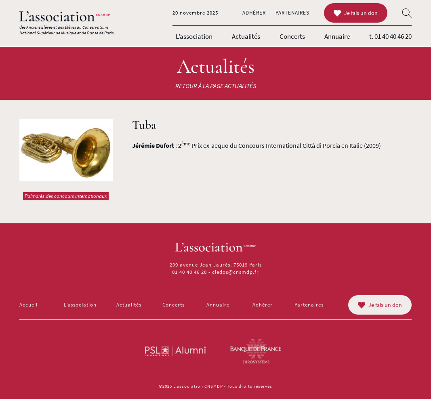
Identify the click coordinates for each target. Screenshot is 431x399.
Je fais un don (356, 13)
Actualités (246, 36)
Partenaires (292, 12)
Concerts (292, 36)
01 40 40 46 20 (189, 272)
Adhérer (254, 12)
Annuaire (337, 36)
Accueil (28, 304)
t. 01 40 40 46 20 (390, 36)
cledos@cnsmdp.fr (235, 272)
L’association (194, 36)
